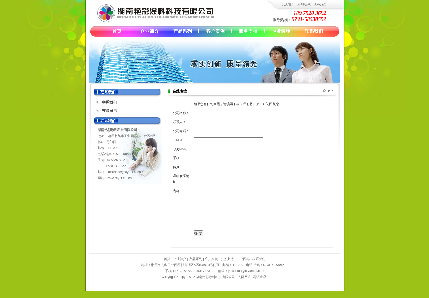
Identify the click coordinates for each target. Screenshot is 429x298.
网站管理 (259, 283)
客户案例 (215, 31)
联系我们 (319, 4)
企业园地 (281, 31)
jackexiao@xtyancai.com (126, 172)
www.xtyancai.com (121, 178)
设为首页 (288, 4)
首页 (116, 31)
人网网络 (244, 283)
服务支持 (248, 31)
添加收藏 (304, 4)
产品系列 (182, 31)
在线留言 (109, 110)
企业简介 (149, 31)
